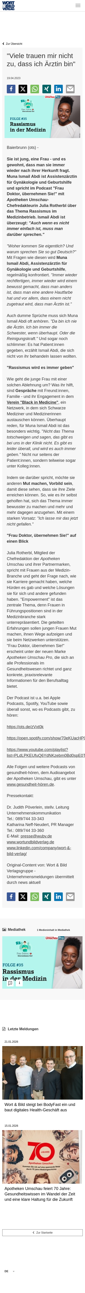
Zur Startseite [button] (42, 1233)
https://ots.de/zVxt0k (25, 727)
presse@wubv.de (36, 836)
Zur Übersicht (12, 43)
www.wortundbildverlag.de (30, 842)
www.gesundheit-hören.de (30, 784)
